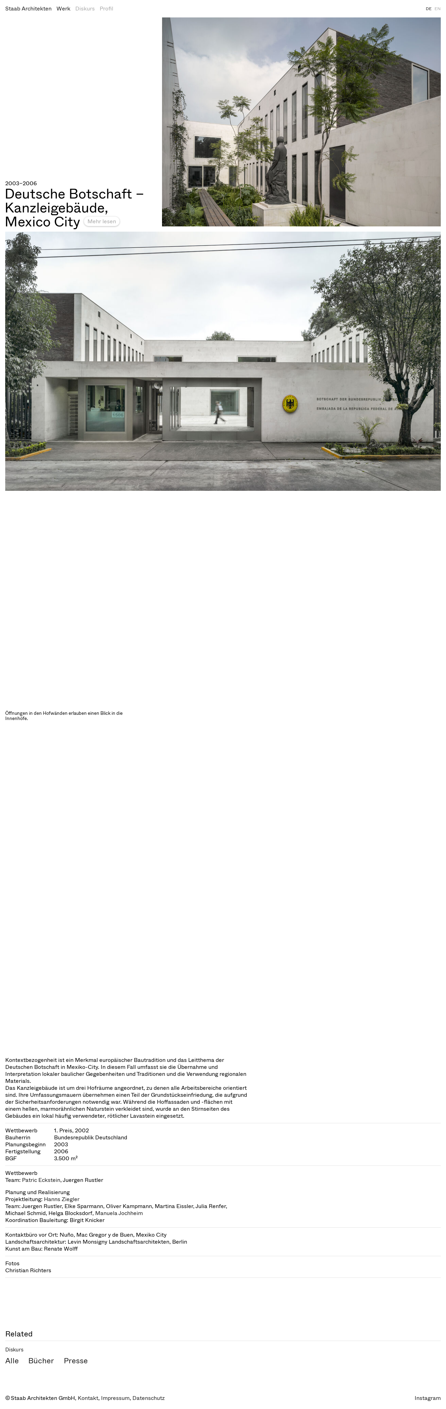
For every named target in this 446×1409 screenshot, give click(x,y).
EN (438, 9)
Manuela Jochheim (119, 1213)
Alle (12, 1360)
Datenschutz (148, 1398)
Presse (76, 1360)
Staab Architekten (28, 9)
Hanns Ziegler (61, 1199)
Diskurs (85, 9)
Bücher (41, 1360)
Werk (63, 9)
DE (429, 9)
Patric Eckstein (41, 1180)
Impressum (115, 1398)
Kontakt (88, 1398)
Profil (106, 9)
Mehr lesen (101, 221)
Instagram (428, 1398)
